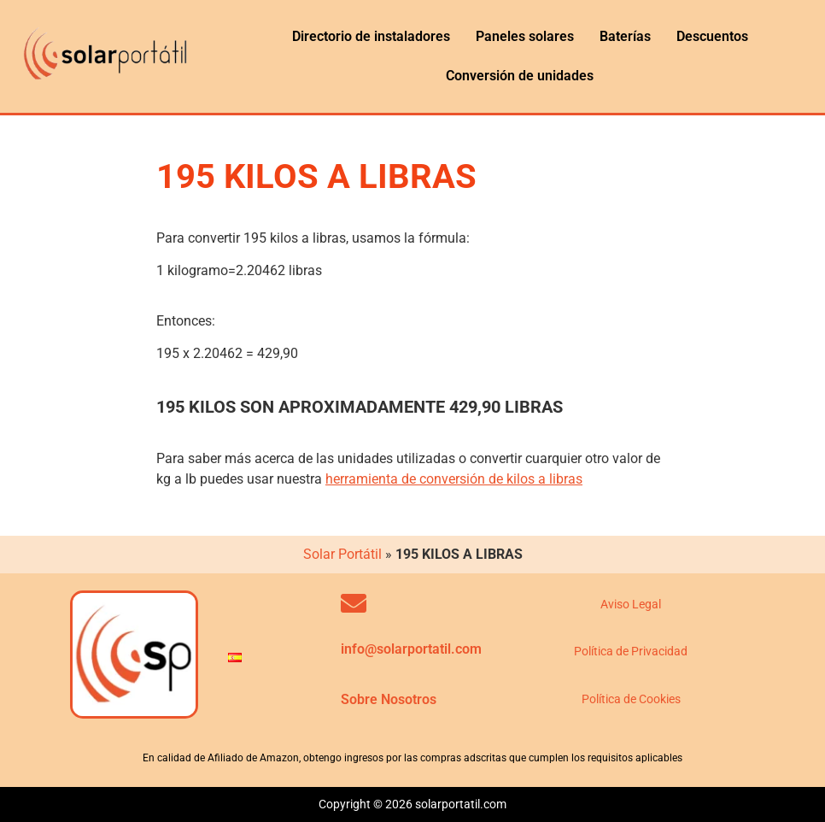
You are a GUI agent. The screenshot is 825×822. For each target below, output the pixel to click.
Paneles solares (525, 36)
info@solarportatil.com (411, 649)
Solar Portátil (342, 554)
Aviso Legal (630, 604)
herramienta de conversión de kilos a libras (453, 479)
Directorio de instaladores (371, 36)
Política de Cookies (631, 699)
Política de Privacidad (631, 651)
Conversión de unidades (520, 76)
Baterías (625, 36)
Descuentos (712, 36)
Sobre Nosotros (388, 699)
